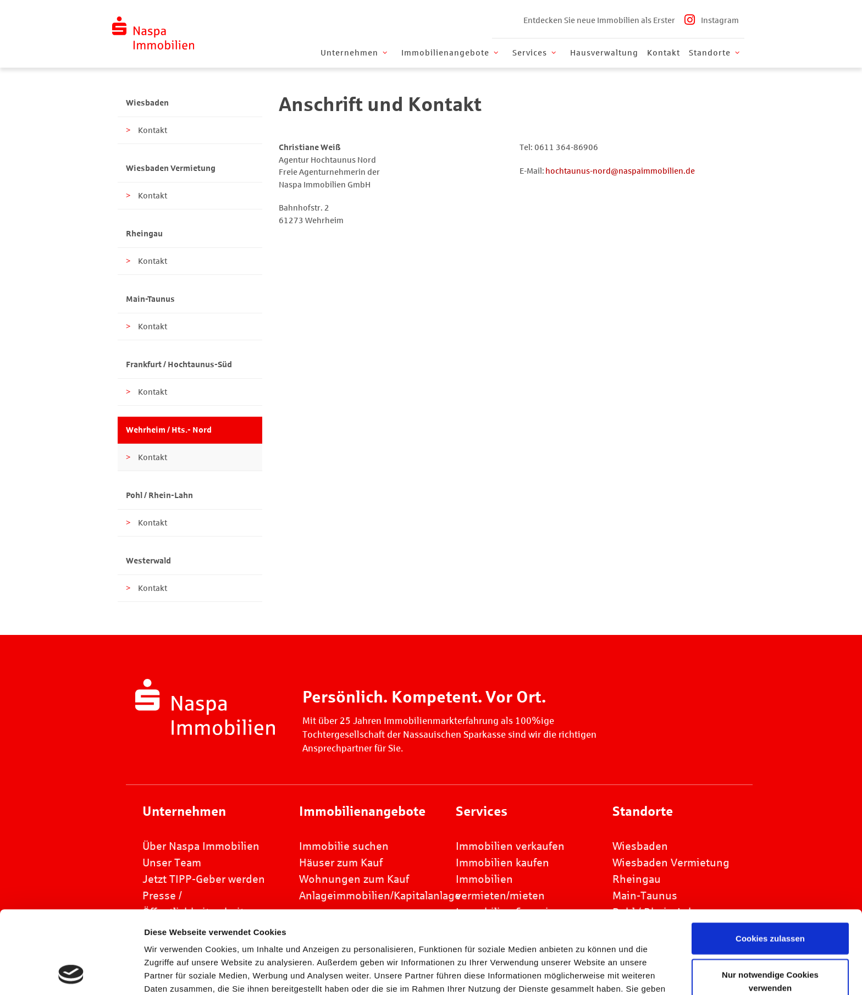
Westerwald (148, 560)
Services (535, 53)
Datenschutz (457, 937)
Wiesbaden (147, 102)
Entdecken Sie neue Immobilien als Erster (599, 20)
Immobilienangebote (450, 53)
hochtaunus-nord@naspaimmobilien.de (620, 171)
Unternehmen (355, 53)
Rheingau (144, 233)
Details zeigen (604, 973)
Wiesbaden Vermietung (171, 168)
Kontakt (663, 52)
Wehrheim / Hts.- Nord (169, 429)
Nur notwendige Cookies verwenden (770, 903)
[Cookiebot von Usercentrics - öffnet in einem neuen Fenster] (71, 973)
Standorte (715, 53)
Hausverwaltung (604, 52)
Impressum (387, 937)
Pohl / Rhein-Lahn (159, 495)
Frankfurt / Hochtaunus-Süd (179, 364)
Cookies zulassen (770, 860)
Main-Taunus (150, 299)
